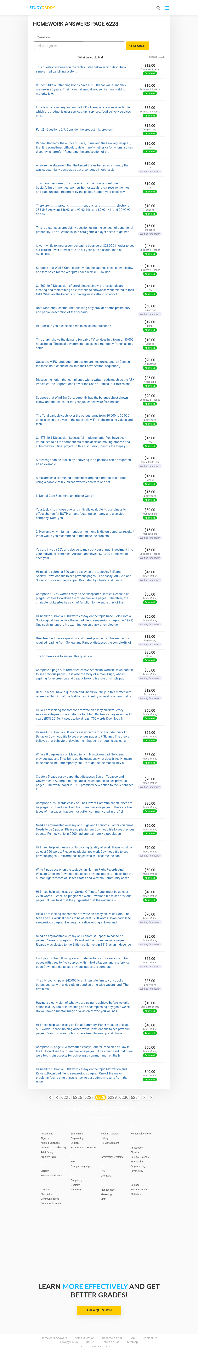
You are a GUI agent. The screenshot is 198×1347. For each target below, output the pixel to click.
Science (135, 1174)
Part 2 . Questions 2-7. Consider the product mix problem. (74, 119)
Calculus (45, 1179)
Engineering (77, 1128)
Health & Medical (110, 1123)
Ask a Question (99, 1300)
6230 (123, 1087)
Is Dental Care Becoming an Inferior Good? (65, 485)
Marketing (106, 1184)
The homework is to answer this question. (64, 646)
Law (103, 1160)
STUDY (48, 7)
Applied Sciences (50, 1132)
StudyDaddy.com (108, 1337)
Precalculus (137, 1151)
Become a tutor (112, 1327)
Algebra (45, 1128)
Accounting (47, 1123)
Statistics (136, 1183)
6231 (135, 1087)
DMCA (90, 1331)
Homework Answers (54, 1327)
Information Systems (112, 1146)
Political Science (140, 1146)
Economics (77, 1123)
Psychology (137, 1160)
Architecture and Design (54, 1137)
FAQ (132, 1327)
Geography (76, 1170)
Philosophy (137, 1137)
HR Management (110, 1132)
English (75, 1132)
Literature (106, 1165)
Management (108, 1179)
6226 (77, 1087)
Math (103, 1188)
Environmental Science (83, 1137)
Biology (45, 1160)
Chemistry (46, 1183)
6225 (66, 1087)
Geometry (76, 1179)
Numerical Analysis (141, 1123)
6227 (89, 1087)
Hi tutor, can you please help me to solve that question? (73, 315)
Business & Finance (51, 1165)
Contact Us (150, 1327)
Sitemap (132, 1331)
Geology (75, 1174)
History (104, 1128)
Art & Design (47, 1141)
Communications (50, 1188)
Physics (135, 1142)
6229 (112, 1087)
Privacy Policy (69, 1331)
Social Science (139, 1179)
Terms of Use (110, 1331)
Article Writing (48, 1146)
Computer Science (51, 1193)
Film (73, 1151)
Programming (138, 1156)
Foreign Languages (81, 1156)
